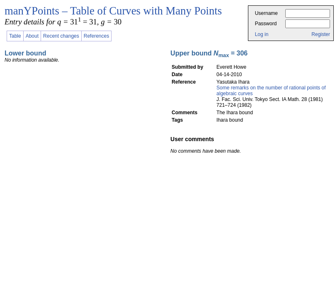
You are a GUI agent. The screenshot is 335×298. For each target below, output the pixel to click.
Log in (262, 34)
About (32, 36)
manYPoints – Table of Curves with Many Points (113, 11)
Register (320, 34)
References (96, 36)
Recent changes (61, 36)
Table (15, 36)
